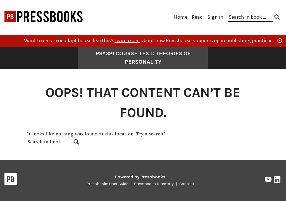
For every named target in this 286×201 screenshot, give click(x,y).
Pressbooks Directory (154, 183)
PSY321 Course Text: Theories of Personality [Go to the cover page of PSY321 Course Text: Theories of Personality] (143, 57)
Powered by (140, 177)
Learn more (127, 40)
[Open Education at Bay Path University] (43, 24)
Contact (186, 183)
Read (197, 17)
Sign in (215, 17)
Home (180, 17)
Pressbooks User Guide (107, 183)
